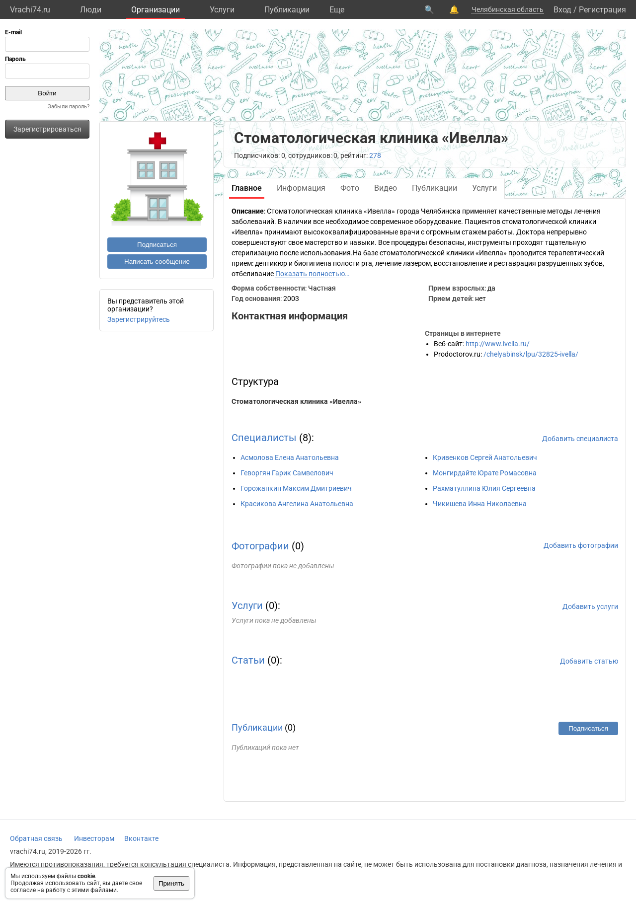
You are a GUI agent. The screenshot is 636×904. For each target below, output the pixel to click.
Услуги (222, 9)
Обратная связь (36, 838)
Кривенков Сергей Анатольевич (485, 457)
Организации (155, 9)
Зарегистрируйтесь (138, 319)
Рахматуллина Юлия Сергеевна (484, 488)
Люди (90, 9)
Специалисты (264, 438)
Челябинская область (508, 9)
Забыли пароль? (68, 106)
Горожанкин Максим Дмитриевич (296, 488)
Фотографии (260, 546)
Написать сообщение (157, 261)
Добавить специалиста (580, 439)
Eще (336, 9)
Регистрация (602, 9)
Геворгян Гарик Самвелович (286, 473)
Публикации (287, 9)
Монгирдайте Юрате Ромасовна (485, 473)
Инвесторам (94, 838)
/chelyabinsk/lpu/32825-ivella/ (530, 354)
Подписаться (157, 244)
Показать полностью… (312, 274)
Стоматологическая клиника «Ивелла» (296, 401)
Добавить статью (589, 661)
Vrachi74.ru (30, 9)
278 (375, 155)
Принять (171, 883)
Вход (562, 9)
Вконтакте (141, 838)
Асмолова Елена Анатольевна (289, 457)
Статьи (248, 660)
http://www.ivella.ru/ (498, 344)
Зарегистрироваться (47, 129)
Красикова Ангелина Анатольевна (296, 504)
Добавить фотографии (581, 545)
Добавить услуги (590, 606)
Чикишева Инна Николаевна (480, 504)
